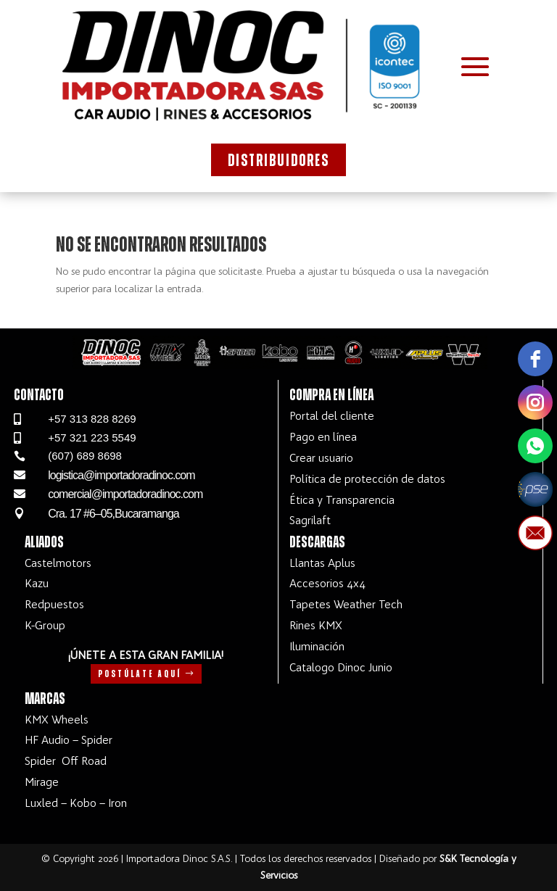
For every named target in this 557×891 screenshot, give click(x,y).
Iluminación (316, 646)
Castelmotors (58, 563)
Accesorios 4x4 (327, 583)
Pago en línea (323, 437)
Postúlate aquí (139, 674)
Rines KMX (315, 625)
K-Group (45, 625)
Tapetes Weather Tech (346, 604)
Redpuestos (54, 604)
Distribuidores (278, 161)
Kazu (37, 583)
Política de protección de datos (367, 479)
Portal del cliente (331, 416)
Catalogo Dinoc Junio (340, 667)
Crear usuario (321, 458)
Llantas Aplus (322, 563)
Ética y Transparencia (342, 500)
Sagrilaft (310, 520)
